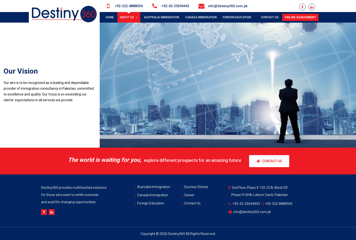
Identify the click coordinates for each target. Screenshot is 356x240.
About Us (129, 17)
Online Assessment (300, 17)
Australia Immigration (152, 187)
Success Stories (195, 187)
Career (188, 195)
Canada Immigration (151, 195)
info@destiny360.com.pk (227, 6)
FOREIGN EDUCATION (238, 17)
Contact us (270, 17)
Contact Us (269, 161)
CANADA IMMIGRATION (201, 17)
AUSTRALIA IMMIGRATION (161, 17)
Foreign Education (149, 203)
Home (110, 17)
